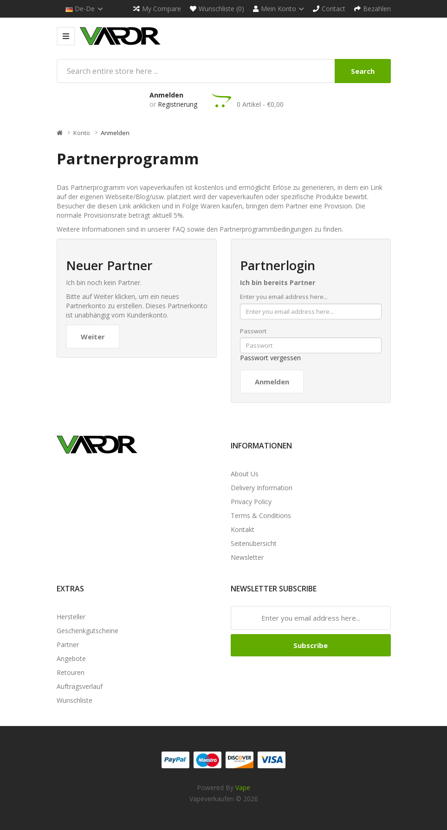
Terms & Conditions (261, 515)
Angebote (71, 658)
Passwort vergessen (270, 357)
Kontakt (242, 529)
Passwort (253, 331)
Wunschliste (74, 700)
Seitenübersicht (254, 543)
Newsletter (247, 557)
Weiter (93, 336)
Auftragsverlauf (80, 686)
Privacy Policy (251, 501)
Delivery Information (261, 487)
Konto (81, 133)
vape (242, 787)
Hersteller (71, 616)
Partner (68, 644)
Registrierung (177, 104)
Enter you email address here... (284, 296)
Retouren (70, 672)
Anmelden (166, 95)
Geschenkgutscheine (87, 630)
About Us (245, 473)
